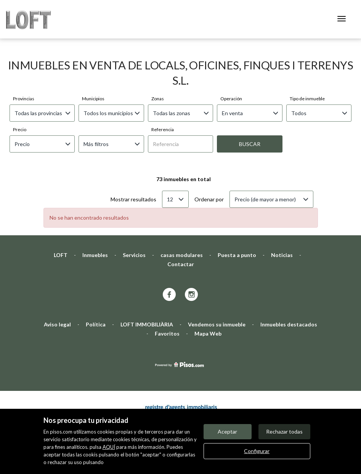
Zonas (157, 60)
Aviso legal (57, 286)
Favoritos (167, 295)
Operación (231, 60)
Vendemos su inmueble (216, 286)
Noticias (282, 216)
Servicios (134, 216)
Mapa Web (207, 295)
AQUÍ (109, 447)
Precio (19, 91)
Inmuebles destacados (288, 286)
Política (96, 286)
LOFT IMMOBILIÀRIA (146, 286)
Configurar (257, 451)
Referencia (162, 91)
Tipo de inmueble (307, 60)
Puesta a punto (237, 216)
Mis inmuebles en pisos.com (223, 406)
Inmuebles (95, 216)
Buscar (249, 105)
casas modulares (181, 216)
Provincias (23, 60)
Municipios (93, 60)
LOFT (60, 216)
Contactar (180, 225)
